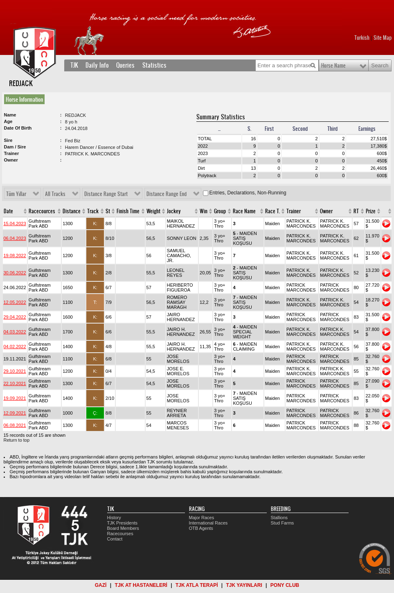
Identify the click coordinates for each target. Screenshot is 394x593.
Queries (125, 65)
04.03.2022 (15, 331)
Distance (72, 211)
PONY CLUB (284, 585)
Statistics (154, 65)
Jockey (174, 211)
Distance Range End (166, 194)
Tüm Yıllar (16, 194)
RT (356, 211)
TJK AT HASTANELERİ (141, 585)
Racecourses (120, 533)
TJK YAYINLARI (244, 585)
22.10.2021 (15, 383)
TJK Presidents (122, 522)
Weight (153, 211)
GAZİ (101, 585)
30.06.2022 (15, 272)
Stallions (279, 517)
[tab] (26, 99)
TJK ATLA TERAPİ (197, 585)
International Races (208, 522)
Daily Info (97, 65)
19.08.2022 (15, 255)
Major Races (201, 517)
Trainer (293, 211)
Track (93, 211)
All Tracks (55, 194)
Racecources (42, 211)
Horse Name (333, 65)
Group (220, 211)
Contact (115, 538)
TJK (74, 65)
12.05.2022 (15, 302)
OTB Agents (201, 528)
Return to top (17, 440)
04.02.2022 (15, 346)
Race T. (272, 211)
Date (8, 211)
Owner (326, 211)
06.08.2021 (15, 425)
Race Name (244, 211)
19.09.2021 (15, 398)
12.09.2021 (15, 413)
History (114, 517)
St (108, 211)
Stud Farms (282, 522)
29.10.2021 (15, 371)
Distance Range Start (106, 194)
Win (203, 211)
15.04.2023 (15, 223)
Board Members (123, 528)
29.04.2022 (15, 317)
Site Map (383, 37)
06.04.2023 (15, 238)
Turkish (361, 37)
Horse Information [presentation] (24, 99)
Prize (371, 211)
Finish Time (128, 211)
